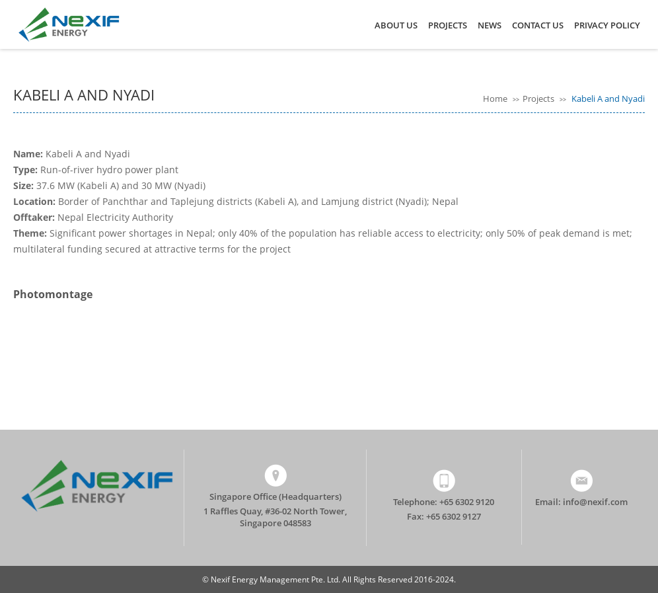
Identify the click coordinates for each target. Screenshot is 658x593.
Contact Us (538, 25)
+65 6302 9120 (466, 502)
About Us (396, 25)
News (489, 25)
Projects (447, 25)
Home (496, 98)
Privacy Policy (607, 25)
